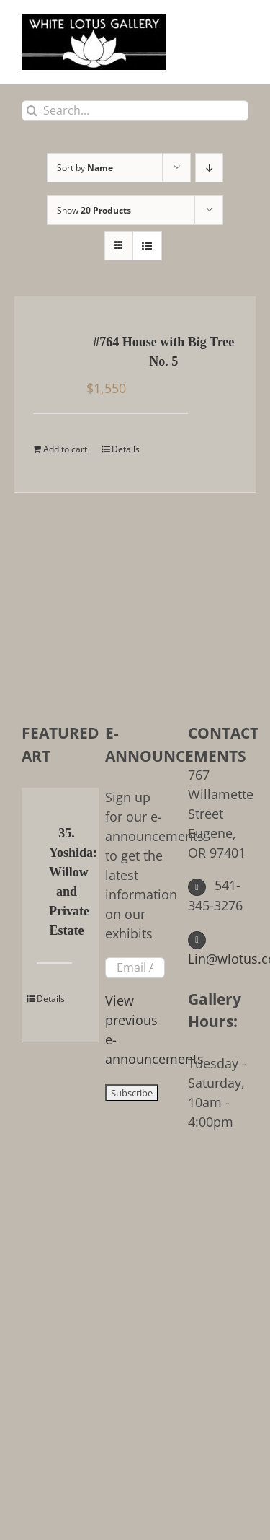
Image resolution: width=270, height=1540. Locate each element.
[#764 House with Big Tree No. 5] (53, 343)
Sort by (85, 168)
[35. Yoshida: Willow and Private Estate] (41, 834)
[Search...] (135, 110)
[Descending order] (209, 167)
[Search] (32, 110)
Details (126, 449)
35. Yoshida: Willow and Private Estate (66, 882)
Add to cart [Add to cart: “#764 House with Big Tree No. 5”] (65, 449)
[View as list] (147, 246)
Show (94, 210)
